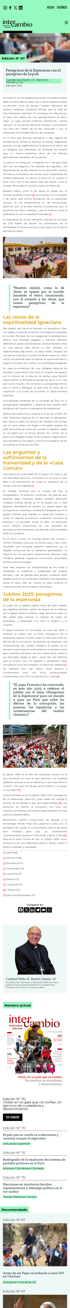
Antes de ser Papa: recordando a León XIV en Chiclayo (33, 1274)
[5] (65, 664)
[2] (33, 195)
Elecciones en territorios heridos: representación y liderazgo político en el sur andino (32, 1188)
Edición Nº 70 (14, 1099)
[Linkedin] (32, 909)
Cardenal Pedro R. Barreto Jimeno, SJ (31, 978)
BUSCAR (50, 7)
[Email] (43, 909)
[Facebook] (20, 909)
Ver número (12, 1117)
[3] (50, 214)
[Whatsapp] (49, 909)
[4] (32, 485)
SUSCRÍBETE (62, 7)
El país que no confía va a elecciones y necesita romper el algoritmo (30, 1136)
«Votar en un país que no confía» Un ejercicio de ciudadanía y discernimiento (32, 1105)
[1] (58, 185)
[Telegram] (37, 909)
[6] (58, 676)
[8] (60, 803)
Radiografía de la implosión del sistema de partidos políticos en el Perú (34, 1161)
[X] (26, 909)
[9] (65, 835)
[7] (19, 790)
